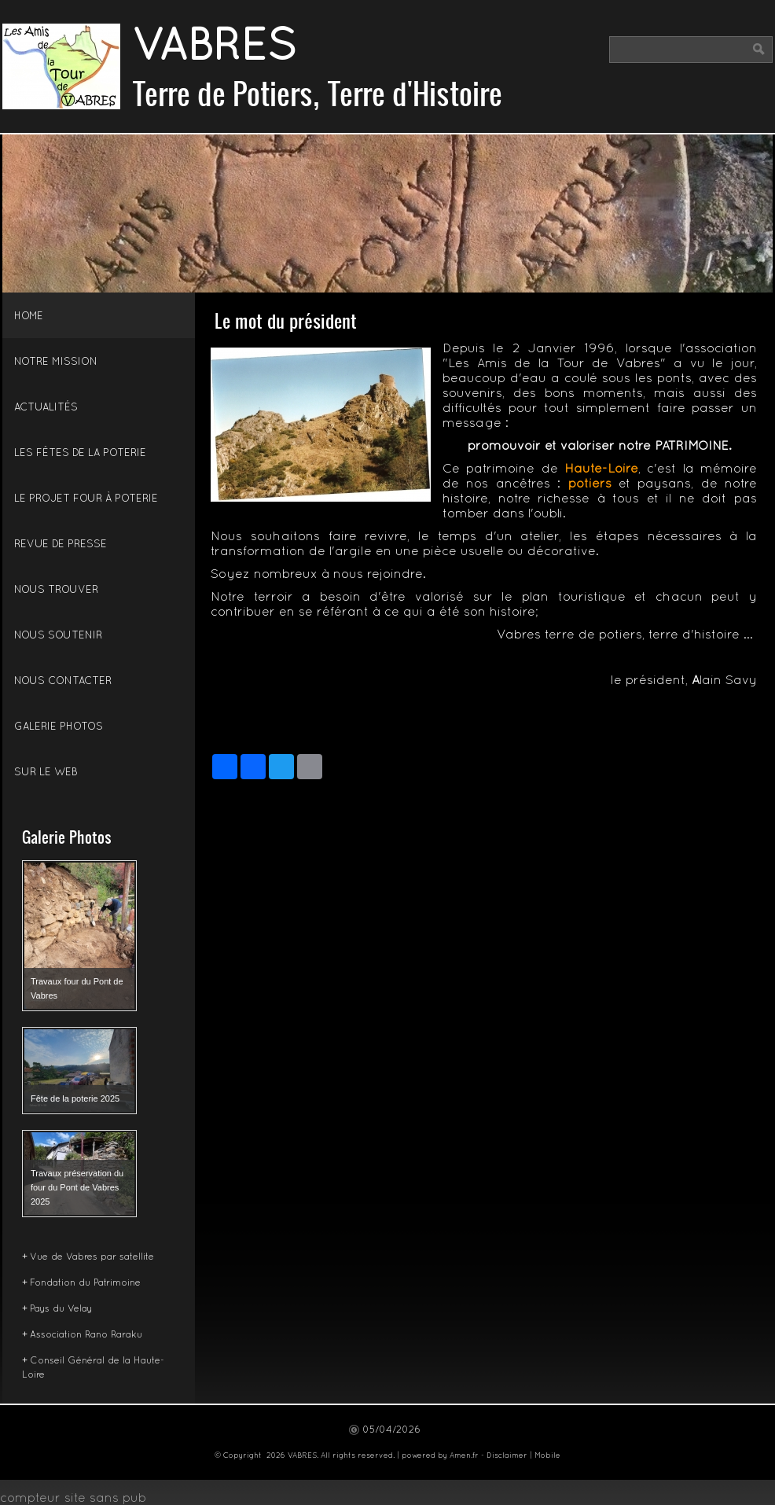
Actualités (46, 408)
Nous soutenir (58, 636)
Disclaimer (507, 1455)
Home (28, 317)
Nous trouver (56, 590)
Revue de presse (60, 545)
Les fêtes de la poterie (80, 453)
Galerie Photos (58, 727)
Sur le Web (46, 773)
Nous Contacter (63, 681)
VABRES (214, 48)
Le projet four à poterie (86, 499)
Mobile (547, 1455)
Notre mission (55, 362)
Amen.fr (464, 1455)
